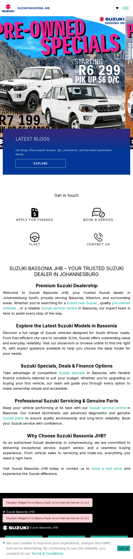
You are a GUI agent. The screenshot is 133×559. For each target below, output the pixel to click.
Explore (41, 163)
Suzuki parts (14, 418)
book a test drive (108, 468)
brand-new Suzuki (82, 303)
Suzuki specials (73, 373)
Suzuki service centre (59, 308)
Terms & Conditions (47, 553)
